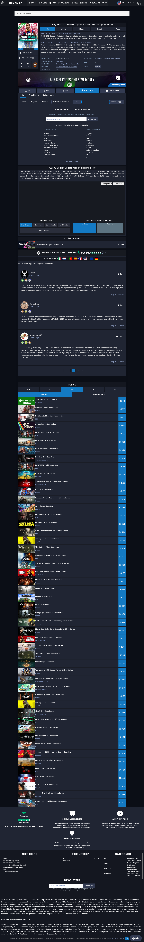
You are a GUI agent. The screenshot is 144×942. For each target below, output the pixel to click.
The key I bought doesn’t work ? (14, 865)
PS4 (98, 58)
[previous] (20, 49)
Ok (127, 938)
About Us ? (7, 858)
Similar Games (48, 95)
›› (82, 371)
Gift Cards (131, 865)
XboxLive (100, 29)
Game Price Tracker (134, 861)
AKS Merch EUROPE (134, 876)
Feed (118, 29)
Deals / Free (131, 867)
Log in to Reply (117, 294)
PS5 (101, 58)
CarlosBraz (34, 304)
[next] (36, 49)
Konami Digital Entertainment (66, 67)
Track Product (45, 231)
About (63, 29)
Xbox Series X (115, 58)
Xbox (57, 70)
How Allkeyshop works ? (11, 861)
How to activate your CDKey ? (14, 867)
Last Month (64, 225)
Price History (34, 95)
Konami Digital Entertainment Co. (67, 64)
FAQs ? (5, 869)
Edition (81, 29)
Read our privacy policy (116, 938)
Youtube (96, 858)
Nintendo (107, 873)
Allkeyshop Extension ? (11, 871)
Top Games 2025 (133, 871)
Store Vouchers (132, 858)
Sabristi (32, 273)
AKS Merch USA (132, 874)
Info (47, 29)
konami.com (60, 61)
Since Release (25, 225)
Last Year (38, 225)
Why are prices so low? (11, 863)
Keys (76, 102)
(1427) (92, 253)
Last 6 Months (51, 225)
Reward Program (133, 863)
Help (135, 938)
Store (23, 102)
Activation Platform (61, 102)
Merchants (66, 861)
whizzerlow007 (35, 335)
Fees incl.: (116, 102)
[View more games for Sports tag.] (98, 68)
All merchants (72, 161)
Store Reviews (132, 869)
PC (96, 58)
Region (34, 102)
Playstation (108, 868)
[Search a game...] (72, 13)
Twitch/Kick (66, 858)
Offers (23, 95)
